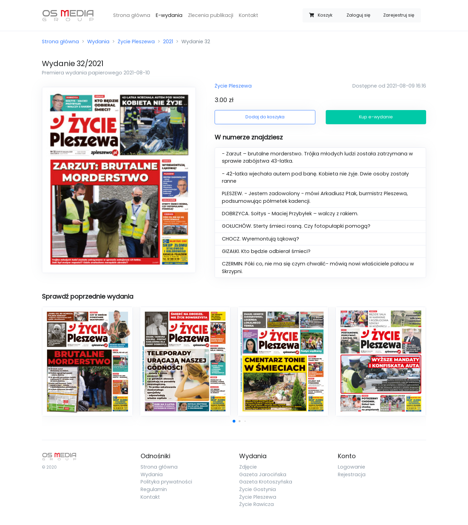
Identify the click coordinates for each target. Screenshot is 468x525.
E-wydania (169, 15)
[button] (234, 421)
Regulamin (154, 489)
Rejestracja (352, 474)
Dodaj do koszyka (265, 117)
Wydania (98, 41)
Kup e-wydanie (376, 117)
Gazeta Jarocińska (262, 474)
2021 (168, 41)
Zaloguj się (358, 15)
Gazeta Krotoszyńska (265, 481)
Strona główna (131, 15)
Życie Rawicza (256, 504)
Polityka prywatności (166, 481)
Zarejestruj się (398, 15)
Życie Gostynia (257, 489)
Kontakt (248, 15)
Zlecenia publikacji (210, 15)
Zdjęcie (248, 466)
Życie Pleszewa (136, 41)
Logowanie (351, 466)
